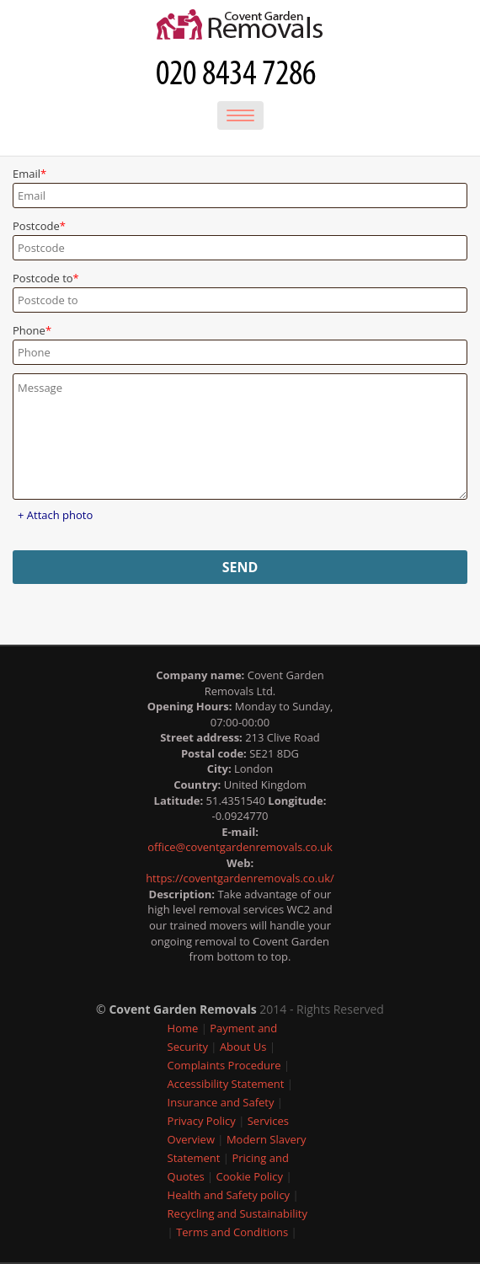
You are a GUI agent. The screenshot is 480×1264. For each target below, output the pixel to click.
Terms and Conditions (232, 1232)
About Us (243, 1046)
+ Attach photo (55, 514)
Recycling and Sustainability (237, 1213)
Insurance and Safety (221, 1102)
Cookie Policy (250, 1176)
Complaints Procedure (224, 1065)
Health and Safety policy (229, 1194)
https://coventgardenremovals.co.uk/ (240, 878)
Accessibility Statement (226, 1083)
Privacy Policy (202, 1120)
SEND (240, 567)
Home (183, 1028)
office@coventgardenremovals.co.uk (240, 846)
